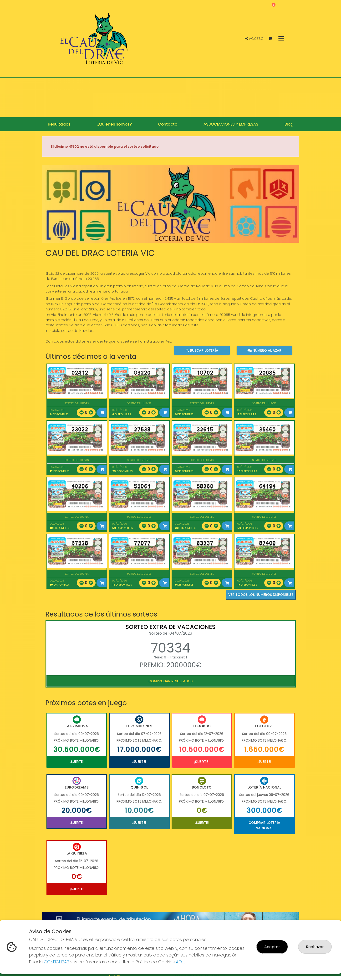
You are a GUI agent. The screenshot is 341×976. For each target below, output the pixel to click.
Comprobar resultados (170, 681)
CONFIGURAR (56, 962)
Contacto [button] (167, 124)
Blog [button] (289, 124)
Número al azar (264, 350)
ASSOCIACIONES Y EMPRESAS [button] (231, 124)
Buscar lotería (201, 350)
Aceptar (272, 947)
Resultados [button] (59, 124)
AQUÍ (180, 962)
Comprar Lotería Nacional (264, 825)
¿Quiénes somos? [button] (114, 124)
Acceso (254, 38)
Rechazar (315, 947)
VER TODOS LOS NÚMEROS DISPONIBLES (260, 594)
